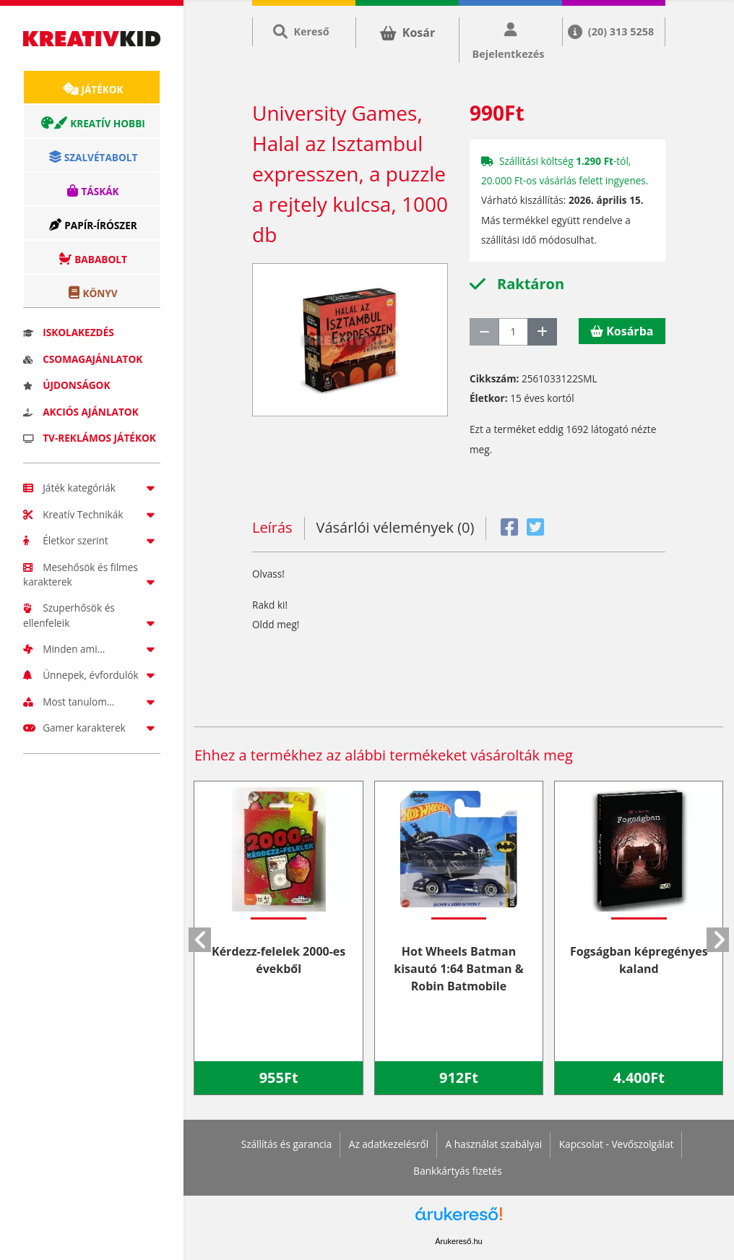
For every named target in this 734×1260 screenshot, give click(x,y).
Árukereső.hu (458, 1241)
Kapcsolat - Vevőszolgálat (616, 1144)
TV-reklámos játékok (89, 438)
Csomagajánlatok (82, 359)
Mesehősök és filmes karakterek (91, 574)
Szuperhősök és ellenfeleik (91, 615)
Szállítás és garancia (286, 1144)
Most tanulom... (91, 701)
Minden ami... (91, 649)
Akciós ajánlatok (81, 412)
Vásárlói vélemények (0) (395, 527)
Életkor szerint (91, 540)
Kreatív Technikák (91, 514)
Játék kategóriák (91, 487)
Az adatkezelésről (388, 1144)
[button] (200, 939)
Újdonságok (66, 385)
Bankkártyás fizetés (457, 1171)
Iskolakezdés (68, 332)
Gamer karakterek (91, 727)
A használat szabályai (494, 1144)
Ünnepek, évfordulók (91, 675)
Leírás (272, 527)
